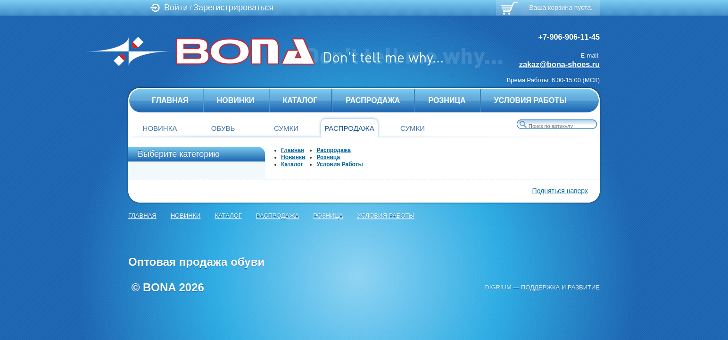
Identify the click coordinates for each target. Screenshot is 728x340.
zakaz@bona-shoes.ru (559, 64)
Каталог (300, 100)
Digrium (498, 287)
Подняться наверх (560, 191)
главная (170, 100)
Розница (446, 100)
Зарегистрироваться (233, 7)
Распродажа (373, 100)
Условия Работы (530, 100)
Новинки (236, 100)
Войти (176, 7)
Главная (292, 150)
